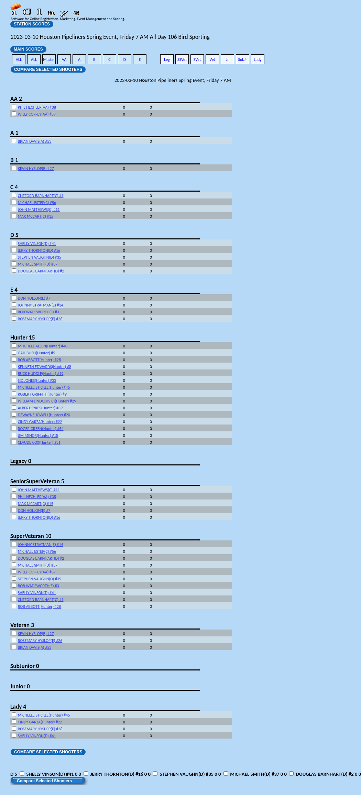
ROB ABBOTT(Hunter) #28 (39, 359)
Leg (167, 59)
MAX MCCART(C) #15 (35, 216)
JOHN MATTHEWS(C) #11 (39, 209)
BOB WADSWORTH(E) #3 (38, 312)
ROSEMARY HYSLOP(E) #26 (40, 318)
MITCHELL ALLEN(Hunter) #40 (42, 346)
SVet (197, 59)
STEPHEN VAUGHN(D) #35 (39, 257)
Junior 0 (20, 686)
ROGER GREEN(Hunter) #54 (41, 428)
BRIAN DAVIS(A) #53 (35, 141)
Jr (227, 59)
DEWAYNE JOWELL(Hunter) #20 (44, 414)
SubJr (242, 59)
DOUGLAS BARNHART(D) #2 (41, 271)
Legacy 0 (20, 461)
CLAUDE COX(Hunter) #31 (39, 442)
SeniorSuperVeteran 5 (37, 481)
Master (49, 59)
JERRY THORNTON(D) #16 (39, 250)
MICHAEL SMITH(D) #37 (37, 264)
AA (64, 59)
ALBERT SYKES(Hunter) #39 (40, 408)
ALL (19, 59)
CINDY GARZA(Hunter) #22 (40, 421)
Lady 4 (18, 706)
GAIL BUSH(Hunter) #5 (36, 353)
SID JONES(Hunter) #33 (37, 380)
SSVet (182, 59)
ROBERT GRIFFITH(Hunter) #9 (42, 394)
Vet (212, 59)
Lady (258, 59)
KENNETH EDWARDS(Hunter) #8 (44, 366)
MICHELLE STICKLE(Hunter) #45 (44, 387)
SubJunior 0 (24, 666)
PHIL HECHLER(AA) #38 (37, 107)
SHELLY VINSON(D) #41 (37, 243)
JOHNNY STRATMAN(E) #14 (40, 305)
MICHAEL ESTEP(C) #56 (37, 202)
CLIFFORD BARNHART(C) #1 (41, 195)
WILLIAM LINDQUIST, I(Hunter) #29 (47, 401)
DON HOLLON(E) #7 (34, 298)
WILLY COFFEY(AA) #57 (37, 114)
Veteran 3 (22, 625)
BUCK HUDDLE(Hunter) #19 (41, 373)
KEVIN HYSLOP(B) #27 (36, 168)
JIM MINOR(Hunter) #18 (38, 435)
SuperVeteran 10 (30, 536)
